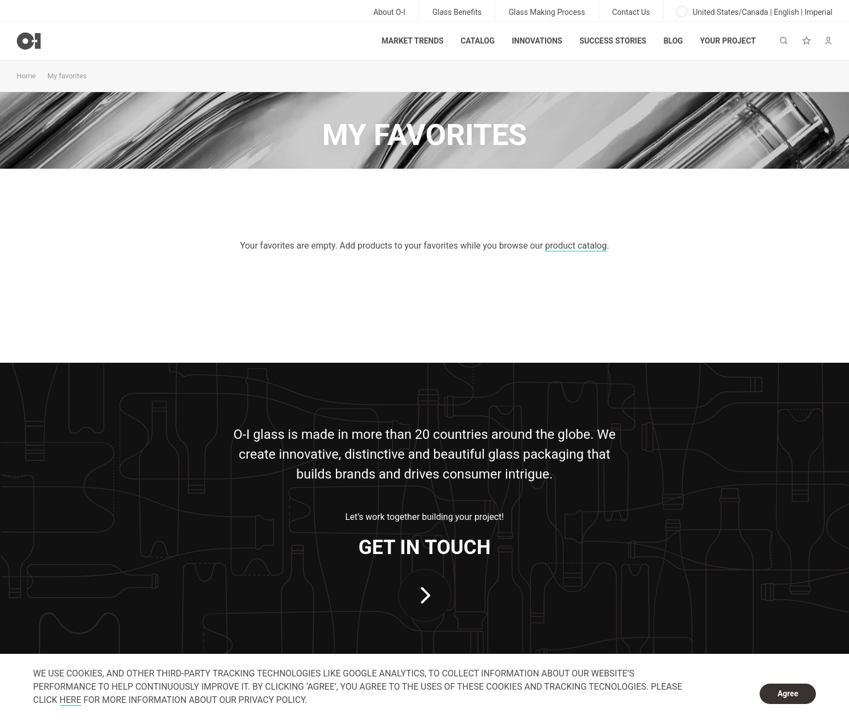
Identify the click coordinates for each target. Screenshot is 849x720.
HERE (70, 700)
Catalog (477, 40)
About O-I (389, 12)
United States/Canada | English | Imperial (754, 12)
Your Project (728, 40)
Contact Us (631, 12)
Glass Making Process (547, 12)
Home (26, 76)
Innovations (537, 40)
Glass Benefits (457, 12)
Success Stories (612, 40)
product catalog (576, 245)
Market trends (413, 40)
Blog (673, 40)
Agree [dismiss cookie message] (787, 693)
